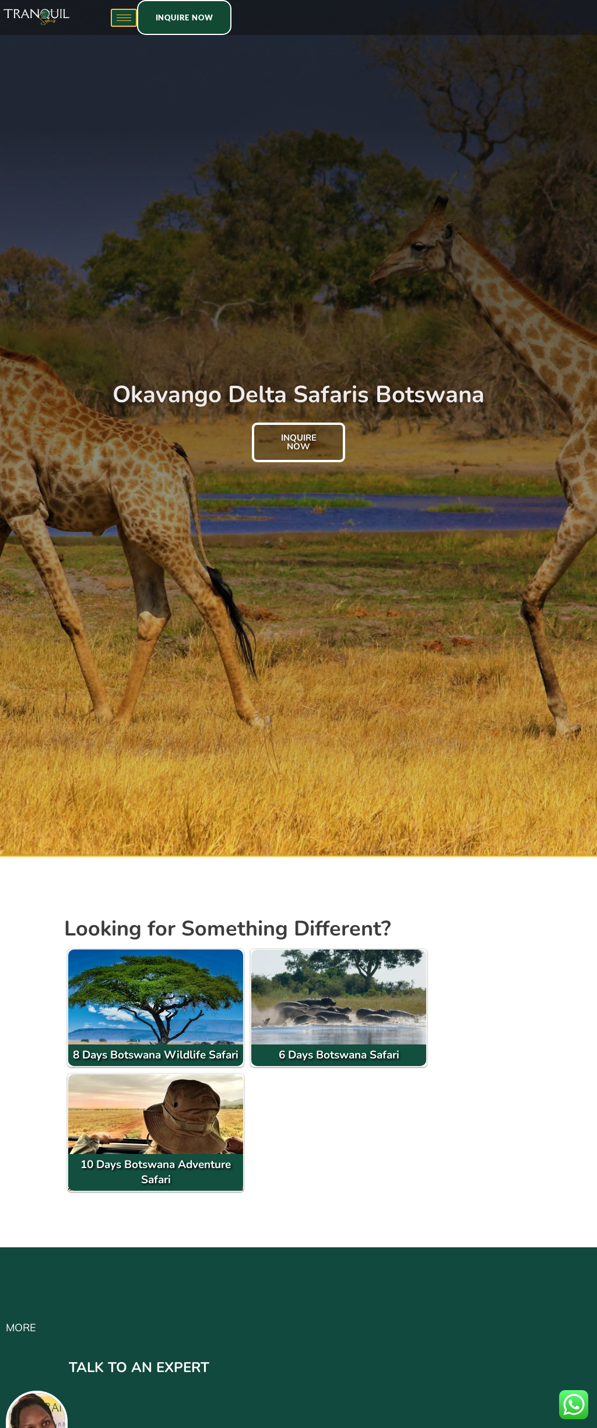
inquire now (299, 442)
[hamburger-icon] (124, 18)
